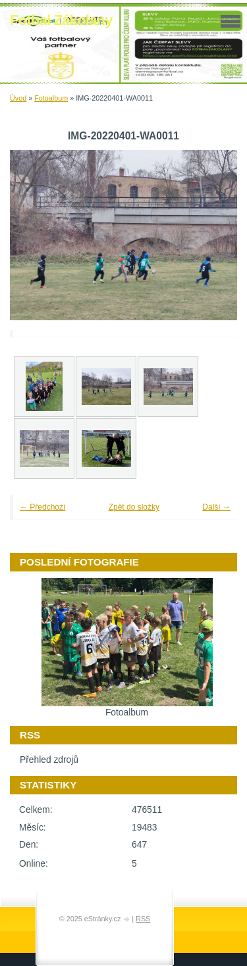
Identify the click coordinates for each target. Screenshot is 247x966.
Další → (216, 507)
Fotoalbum (51, 98)
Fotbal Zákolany (61, 20)
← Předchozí (42, 507)
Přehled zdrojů (49, 760)
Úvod (18, 98)
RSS (143, 919)
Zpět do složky (134, 507)
